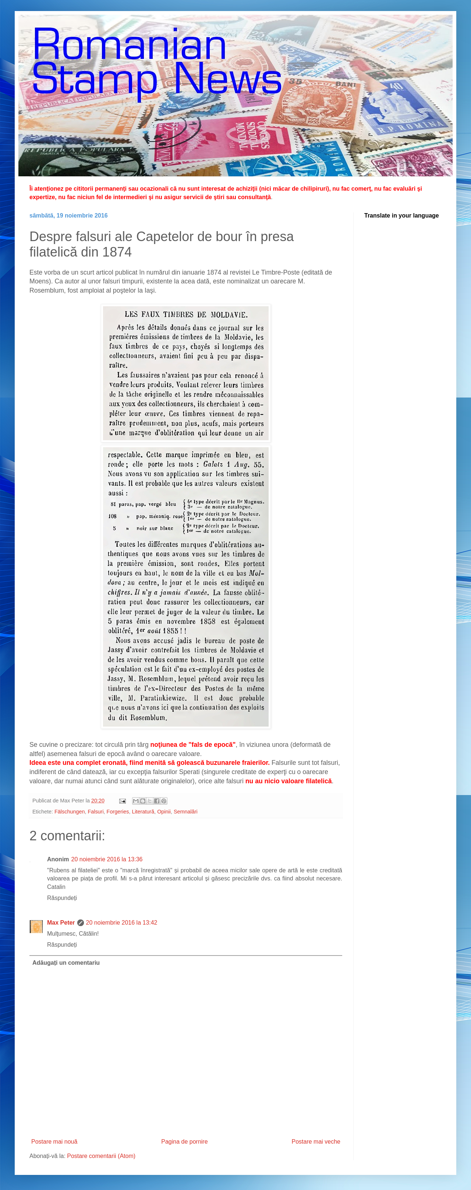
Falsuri (95, 812)
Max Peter (61, 922)
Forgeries (118, 812)
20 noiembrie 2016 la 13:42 (121, 922)
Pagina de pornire (184, 1141)
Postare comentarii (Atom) (101, 1156)
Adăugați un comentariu (66, 963)
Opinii (164, 812)
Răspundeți (62, 898)
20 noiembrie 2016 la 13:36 (107, 859)
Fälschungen (69, 812)
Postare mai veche (315, 1141)
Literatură (143, 812)
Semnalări (186, 812)
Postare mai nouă (54, 1141)
